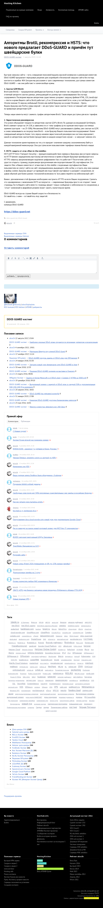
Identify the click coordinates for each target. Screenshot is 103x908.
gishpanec (16, 481)
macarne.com (86, 660)
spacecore (49, 680)
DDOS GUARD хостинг (12, 57)
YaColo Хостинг (18, 774)
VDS (21, 687)
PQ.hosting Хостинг (19, 761)
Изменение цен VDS (21, 466)
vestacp (37, 687)
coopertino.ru (26, 636)
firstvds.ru (69, 642)
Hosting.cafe (8, 871)
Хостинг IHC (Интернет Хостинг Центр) (27, 779)
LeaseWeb (34, 659)
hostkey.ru (61, 650)
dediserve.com (24, 639)
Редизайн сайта (19, 555)
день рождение (50, 697)
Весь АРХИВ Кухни (44, 871)
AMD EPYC (88, 622)
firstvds (41, 642)
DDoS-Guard (22, 218)
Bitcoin (54, 629)
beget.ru (46, 629)
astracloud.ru (86, 626)
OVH (80, 666)
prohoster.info (13, 674)
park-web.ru (49, 670)
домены (79, 697)
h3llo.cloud (78, 646)
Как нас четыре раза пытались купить (28, 502)
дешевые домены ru (66, 697)
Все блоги (10, 784)
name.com (34, 667)
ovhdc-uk (30, 670)
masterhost (34, 663)
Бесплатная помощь (66, 10)
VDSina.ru (29, 687)
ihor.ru (11, 652)
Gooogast (16, 578)
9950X (41, 622)
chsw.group (72, 629)
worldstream (26, 691)
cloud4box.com (33, 632)
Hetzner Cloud (14, 649)
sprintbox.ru (73, 680)
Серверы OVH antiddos (78, 847)
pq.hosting (76, 669)
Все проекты (42, 820)
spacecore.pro (61, 680)
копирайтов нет (93, 891)
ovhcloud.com (19, 670)
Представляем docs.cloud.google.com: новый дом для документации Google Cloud (47, 519)
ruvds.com (90, 673)
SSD (92, 680)
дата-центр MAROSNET (34, 697)
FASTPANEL (88, 639)
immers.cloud (21, 653)
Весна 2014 (74, 869)
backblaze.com (27, 629)
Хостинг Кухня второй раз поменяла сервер (31, 440)
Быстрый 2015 (75, 866)
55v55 (96, 893)
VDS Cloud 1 (74, 828)
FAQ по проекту (12, 16)
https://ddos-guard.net (17, 211)
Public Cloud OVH (34, 674)
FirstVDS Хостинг (18, 737)
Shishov (16, 508)
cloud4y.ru (45, 632)
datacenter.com (47, 635)
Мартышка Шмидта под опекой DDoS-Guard (47, 351)
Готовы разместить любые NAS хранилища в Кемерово (35, 581)
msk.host (89, 663)
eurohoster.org (76, 639)
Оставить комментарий (16, 247)
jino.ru (60, 656)
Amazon (63, 622)
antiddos (62, 625)
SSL (13, 683)
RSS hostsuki (9, 307)
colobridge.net (78, 633)
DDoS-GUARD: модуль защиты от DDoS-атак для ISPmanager (53, 358)
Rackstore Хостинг (19, 753)
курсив (12, 258)
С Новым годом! (19, 431)
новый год (27, 703)
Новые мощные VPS (21, 599)
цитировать (24, 258)
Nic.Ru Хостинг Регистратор (23, 756)
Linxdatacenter (66, 660)
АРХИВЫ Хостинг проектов (47, 831)
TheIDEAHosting (55, 684)
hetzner (87, 646)
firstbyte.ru (21, 643)
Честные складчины (77, 844)
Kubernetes (85, 656)
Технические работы (59, 707)
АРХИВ (28, 307)
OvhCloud (88, 666)
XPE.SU (56, 690)
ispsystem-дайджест (39, 656)
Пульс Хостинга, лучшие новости (16, 879)
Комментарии (13, 421)
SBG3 (34, 677)
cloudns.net (66, 633)
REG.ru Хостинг (18, 734)
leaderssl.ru (23, 660)
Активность (50, 10)
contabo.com (15, 636)
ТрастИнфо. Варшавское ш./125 (26, 546)
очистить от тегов (42, 258)
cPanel (35, 636)
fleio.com (79, 643)
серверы (31, 707)
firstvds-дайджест (54, 642)
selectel (52, 676)
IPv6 (69, 653)
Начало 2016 (75, 863)
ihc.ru (87, 649)
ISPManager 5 (89, 653)
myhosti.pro (23, 667)
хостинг (73, 707)
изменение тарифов (27, 701)
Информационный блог (46, 823)
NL (66, 667)
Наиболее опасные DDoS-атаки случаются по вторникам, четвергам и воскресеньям (64, 342)
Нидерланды (15, 704)
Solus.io (40, 680)
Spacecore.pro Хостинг (21, 769)
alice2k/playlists (28, 304)
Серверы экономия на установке (16, 882)
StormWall (21, 683)
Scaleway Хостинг (19, 766)
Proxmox (23, 674)
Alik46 (15, 428)
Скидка (39, 707)
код (27, 258)
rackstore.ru (58, 673)
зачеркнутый (15, 258)
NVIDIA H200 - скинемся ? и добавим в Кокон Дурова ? (35, 449)
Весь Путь (73, 860)
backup (38, 629)
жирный (9, 258)
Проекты (40, 30)
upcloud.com (13, 687)
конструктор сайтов (67, 701)
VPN (50, 687)
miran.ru (80, 663)
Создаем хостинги (11, 885)
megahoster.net (56, 663)
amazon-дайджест (75, 622)
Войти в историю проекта (47, 836)
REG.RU (69, 673)
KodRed (15, 455)
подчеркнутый (19, 258)
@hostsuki (8, 304)
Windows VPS (14, 691)
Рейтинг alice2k (43, 825)
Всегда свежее (54, 30)
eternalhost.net (62, 639)
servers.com (31, 680)
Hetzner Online (27, 650)
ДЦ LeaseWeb (89, 697)
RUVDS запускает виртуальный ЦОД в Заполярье (32, 537)
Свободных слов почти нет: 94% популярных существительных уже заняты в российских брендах (52, 493)
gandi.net (32, 646)
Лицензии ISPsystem (17, 358)
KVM (93, 656)
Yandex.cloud (74, 690)
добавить (11, 276)
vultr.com (63, 687)
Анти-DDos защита (77, 820)
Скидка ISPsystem (25, 30)
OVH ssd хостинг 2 (77, 839)
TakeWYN (44, 684)
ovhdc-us (39, 670)
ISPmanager (77, 653)
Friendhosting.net (19, 646)
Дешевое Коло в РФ (77, 850)
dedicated (13, 639)
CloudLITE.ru (55, 633)
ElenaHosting (17, 569)
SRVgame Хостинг (16, 378)
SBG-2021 (26, 677)
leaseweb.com (46, 660)
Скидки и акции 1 (10, 863)
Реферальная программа (16, 707)
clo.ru (80, 629)
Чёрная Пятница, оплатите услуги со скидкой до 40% (34, 458)
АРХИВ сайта (83, 10)
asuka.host (15, 629)
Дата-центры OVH (19, 729)
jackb (15, 437)
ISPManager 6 (12, 656)
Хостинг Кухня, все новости (14, 877)
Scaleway (41, 676)
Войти (96, 23)
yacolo (63, 690)
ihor (92, 650)
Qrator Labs (47, 674)
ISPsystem (25, 656)
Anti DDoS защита (28, 625)
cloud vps (88, 629)
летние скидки (81, 701)
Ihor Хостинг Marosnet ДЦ (22, 750)
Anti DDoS (15, 625)
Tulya (15, 596)
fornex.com (89, 642)
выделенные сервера (66, 694)
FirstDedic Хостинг (19, 748)
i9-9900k (80, 650)
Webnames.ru (88, 686)
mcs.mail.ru (44, 663)
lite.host (77, 660)
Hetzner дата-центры (20, 745)
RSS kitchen (19, 307)
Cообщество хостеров (46, 833)
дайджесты (37, 307)
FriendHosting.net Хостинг (22, 777)
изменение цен (42, 701)
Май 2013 (73, 871)
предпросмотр (23, 276)
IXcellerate (52, 656)
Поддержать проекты (13, 796)
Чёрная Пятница (87, 707)
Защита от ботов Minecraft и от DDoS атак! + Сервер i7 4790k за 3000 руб (56, 378)
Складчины (10, 30)
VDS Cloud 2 (74, 831)
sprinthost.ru (84, 680)
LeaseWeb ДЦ (17, 763)
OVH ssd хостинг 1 (77, 836)
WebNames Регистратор (21, 742)
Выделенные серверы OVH (15, 233)
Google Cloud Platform (47, 646)
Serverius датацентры (16, 680)
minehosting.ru (70, 663)
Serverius (88, 677)
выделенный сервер (15, 697)
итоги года (54, 701)
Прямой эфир (14, 416)
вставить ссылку (34, 258)
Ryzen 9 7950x (15, 677)
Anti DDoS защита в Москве (47, 626)
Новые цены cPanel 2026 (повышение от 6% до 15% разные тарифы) (41, 563)
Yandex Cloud (17, 740)
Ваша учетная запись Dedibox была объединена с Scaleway (37, 475)
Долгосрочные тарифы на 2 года (26, 572)
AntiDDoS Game (73, 626)
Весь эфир (10, 605)
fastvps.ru (12, 643)
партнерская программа (57, 704)
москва (91, 701)
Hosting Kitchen (12, 3)
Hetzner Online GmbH (45, 649)
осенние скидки (40, 704)
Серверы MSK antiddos (78, 852)
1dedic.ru (15, 622)
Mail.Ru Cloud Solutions (18, 663)
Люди (39, 10)
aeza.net (55, 622)
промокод (88, 704)
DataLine (59, 636)
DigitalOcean (36, 639)
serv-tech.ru (78, 677)
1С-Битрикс (25, 622)
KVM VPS (14, 660)
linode (56, 660)
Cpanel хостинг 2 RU (77, 825)
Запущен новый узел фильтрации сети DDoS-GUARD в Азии (53, 364)
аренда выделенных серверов (26, 694)
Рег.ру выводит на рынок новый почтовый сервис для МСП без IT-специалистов (45, 528)
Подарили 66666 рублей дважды (26, 484)
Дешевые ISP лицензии (78, 842)
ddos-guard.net (12, 218)
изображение (31, 258)
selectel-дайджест (64, 677)
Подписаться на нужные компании (19, 10)
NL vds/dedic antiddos (78, 833)
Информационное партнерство (49, 828)
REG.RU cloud (79, 674)
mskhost (14, 666)
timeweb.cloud (67, 684)
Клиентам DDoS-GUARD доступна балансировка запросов (53, 400)
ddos (66, 636)
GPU (59, 646)
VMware (45, 687)
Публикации (25, 421)
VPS (56, 686)
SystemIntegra (33, 683)
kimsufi (77, 656)
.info (97, 896)
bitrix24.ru (62, 629)
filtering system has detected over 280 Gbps (47, 407)
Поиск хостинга (10, 874)
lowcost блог (9, 869)
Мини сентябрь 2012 (77, 874)
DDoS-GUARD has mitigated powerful (44, 393)
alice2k (9, 223)
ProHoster (86, 670)
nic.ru (60, 666)
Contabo (88, 632)
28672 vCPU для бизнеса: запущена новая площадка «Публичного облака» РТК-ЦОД (47, 590)
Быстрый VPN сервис (12, 860)
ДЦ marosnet (13, 701)
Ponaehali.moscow (62, 670)
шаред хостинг (51, 711)
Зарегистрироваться (12, 820)
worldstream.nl (38, 690)
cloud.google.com (18, 632)
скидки (46, 707)
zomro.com (87, 690)
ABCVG (47, 622)
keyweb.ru (69, 656)
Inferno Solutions (35, 652)
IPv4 (64, 653)
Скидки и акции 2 (10, 866)
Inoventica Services (52, 653)
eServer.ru (51, 639)
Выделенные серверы (85, 694)
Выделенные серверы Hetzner (16, 236)
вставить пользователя (37, 258)
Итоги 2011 (74, 879)
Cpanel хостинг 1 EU (77, 823)
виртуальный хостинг (48, 694)
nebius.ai (43, 667)
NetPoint (52, 666)
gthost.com (67, 646)
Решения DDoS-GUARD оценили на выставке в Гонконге (52, 371)
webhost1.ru (74, 687)
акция (10, 693)
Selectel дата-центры (21, 732)
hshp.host (71, 649)
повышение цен (75, 704)
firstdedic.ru (31, 642)
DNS (44, 639)
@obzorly (17, 304)
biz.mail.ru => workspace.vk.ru (24, 510)
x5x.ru (48, 690)
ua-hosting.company (82, 684)
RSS (27, 324)
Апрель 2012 (75, 877)
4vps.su (34, 622)
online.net (72, 666)
